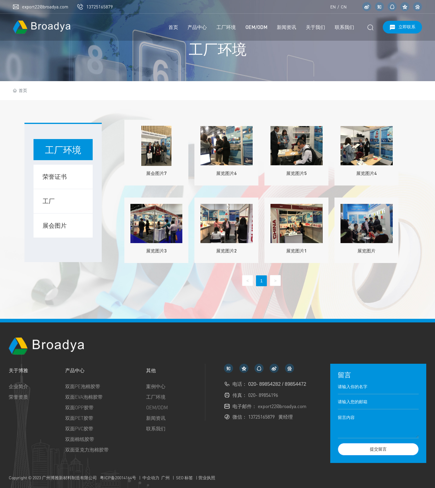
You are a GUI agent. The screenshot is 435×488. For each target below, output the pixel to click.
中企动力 (150, 477)
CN (343, 6)
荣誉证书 (55, 176)
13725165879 (99, 6)
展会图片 (55, 225)
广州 (165, 477)
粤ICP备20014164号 (118, 477)
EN (333, 6)
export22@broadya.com (45, 6)
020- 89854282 (265, 384)
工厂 (49, 201)
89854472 (295, 384)
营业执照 (206, 477)
